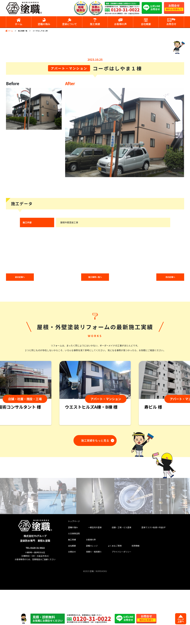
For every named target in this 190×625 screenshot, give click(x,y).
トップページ (72, 556)
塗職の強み (71, 563)
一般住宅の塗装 (91, 563)
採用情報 (127, 584)
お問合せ (70, 591)
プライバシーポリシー (116, 591)
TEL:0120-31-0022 (36, 583)
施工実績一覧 (24, 30)
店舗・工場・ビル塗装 (116, 563)
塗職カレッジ (87, 584)
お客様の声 (86, 577)
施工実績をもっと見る (94, 476)
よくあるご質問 (108, 584)
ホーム (10, 30)
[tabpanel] (95, 430)
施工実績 (70, 577)
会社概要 (70, 584)
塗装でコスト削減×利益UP (148, 563)
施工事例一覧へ (95, 313)
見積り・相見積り (89, 591)
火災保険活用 (72, 570)
